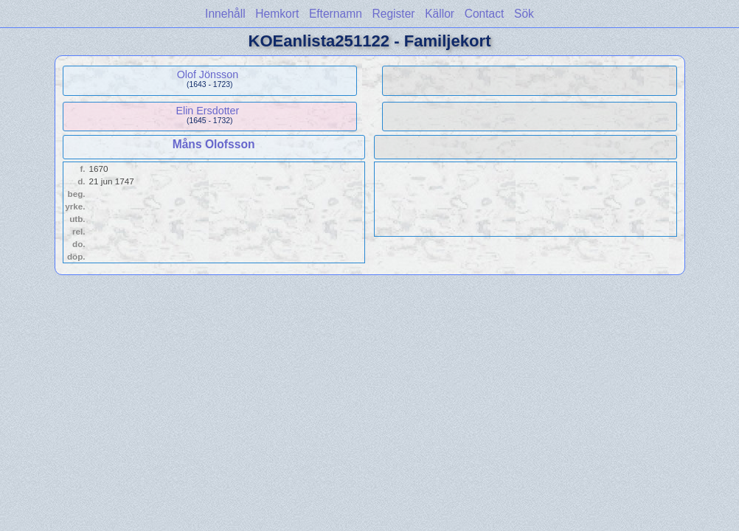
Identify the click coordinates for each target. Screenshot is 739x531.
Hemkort (277, 13)
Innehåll (225, 13)
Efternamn (335, 13)
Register (393, 13)
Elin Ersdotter (207, 111)
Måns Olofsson (214, 144)
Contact (484, 13)
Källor (439, 13)
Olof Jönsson (207, 74)
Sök (524, 13)
